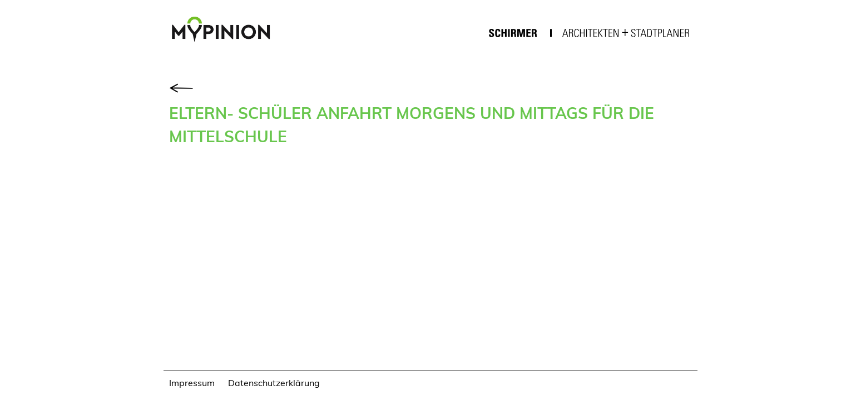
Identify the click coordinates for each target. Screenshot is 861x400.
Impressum (192, 382)
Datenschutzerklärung (274, 382)
